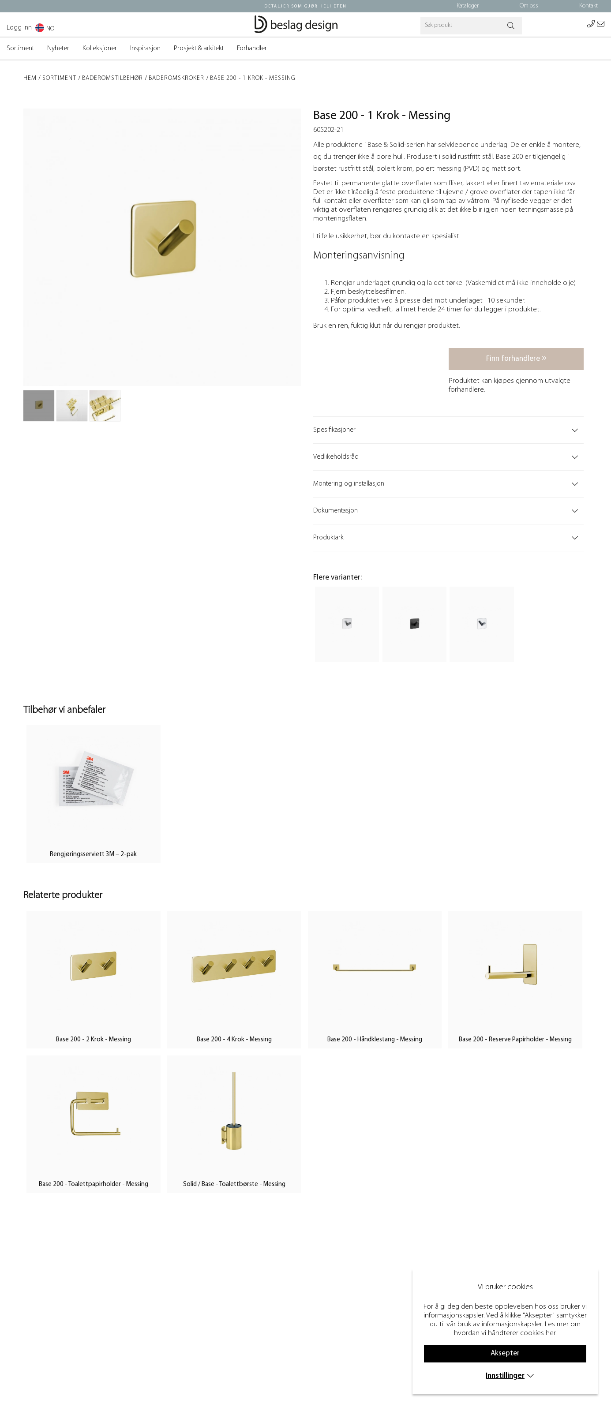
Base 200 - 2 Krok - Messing (93, 1040)
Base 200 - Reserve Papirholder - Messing (515, 1040)
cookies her (537, 1333)
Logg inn (19, 27)
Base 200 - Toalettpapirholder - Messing (93, 1184)
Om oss (529, 6)
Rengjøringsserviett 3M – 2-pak (93, 854)
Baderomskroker (176, 78)
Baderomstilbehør (112, 78)
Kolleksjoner (99, 48)
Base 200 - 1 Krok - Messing (253, 78)
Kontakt (588, 6)
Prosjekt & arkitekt (199, 48)
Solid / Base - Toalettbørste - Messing (234, 1184)
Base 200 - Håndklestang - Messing (374, 1040)
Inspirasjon (145, 48)
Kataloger (468, 6)
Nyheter (58, 48)
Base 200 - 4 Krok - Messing (234, 1040)
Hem (30, 78)
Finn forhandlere (516, 358)
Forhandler (252, 48)
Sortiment (20, 48)
